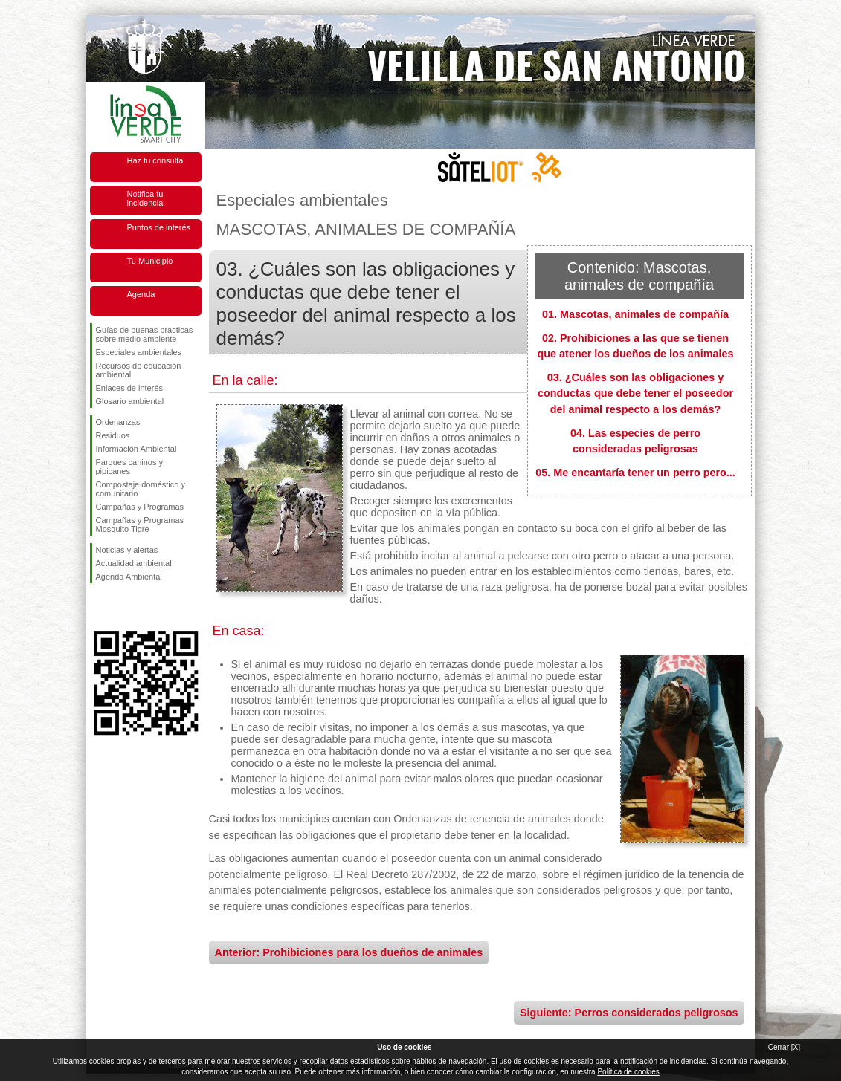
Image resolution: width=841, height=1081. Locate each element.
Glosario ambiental (130, 401)
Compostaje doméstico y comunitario (140, 489)
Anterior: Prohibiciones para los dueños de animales (349, 952)
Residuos (113, 435)
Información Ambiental (136, 448)
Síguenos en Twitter (123, 607)
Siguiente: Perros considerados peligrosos (629, 1013)
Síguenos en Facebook (99, 607)
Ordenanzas (118, 422)
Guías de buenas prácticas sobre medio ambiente (144, 334)
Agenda (141, 294)
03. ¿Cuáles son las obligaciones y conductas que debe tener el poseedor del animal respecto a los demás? (635, 393)
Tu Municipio (150, 260)
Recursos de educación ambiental (138, 370)
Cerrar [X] (784, 1047)
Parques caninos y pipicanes (130, 466)
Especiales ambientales (139, 352)
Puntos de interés (159, 227)
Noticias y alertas (127, 549)
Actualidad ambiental (134, 563)
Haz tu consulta (155, 160)
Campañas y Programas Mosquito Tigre (140, 524)
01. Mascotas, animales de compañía (635, 314)
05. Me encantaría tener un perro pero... (635, 472)
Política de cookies (628, 1072)
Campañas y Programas (140, 506)
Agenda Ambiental (129, 576)
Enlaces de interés (130, 387)
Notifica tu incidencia (145, 198)
